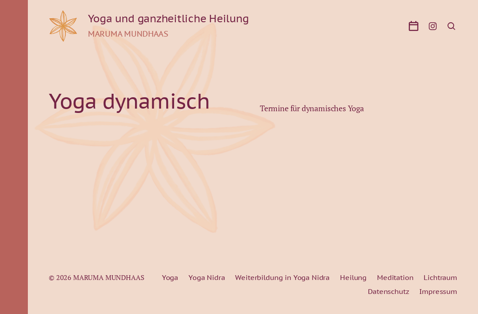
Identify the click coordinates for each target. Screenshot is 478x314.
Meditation (395, 277)
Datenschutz (388, 291)
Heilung (353, 277)
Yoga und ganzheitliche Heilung (168, 19)
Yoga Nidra (207, 277)
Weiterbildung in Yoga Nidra (282, 277)
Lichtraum (440, 277)
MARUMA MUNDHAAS (109, 277)
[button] (14, 157)
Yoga (170, 277)
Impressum (438, 291)
